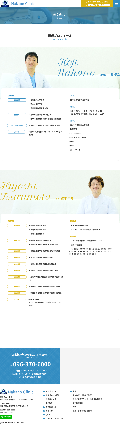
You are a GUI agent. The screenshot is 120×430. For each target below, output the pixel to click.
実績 (74, 407)
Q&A (48, 414)
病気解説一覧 (51, 407)
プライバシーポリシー (54, 418)
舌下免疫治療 (78, 403)
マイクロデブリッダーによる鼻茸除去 (87, 399)
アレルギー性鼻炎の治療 (82, 395)
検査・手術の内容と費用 (82, 411)
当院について (51, 399)
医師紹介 (49, 403)
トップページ (51, 391)
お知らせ (49, 411)
